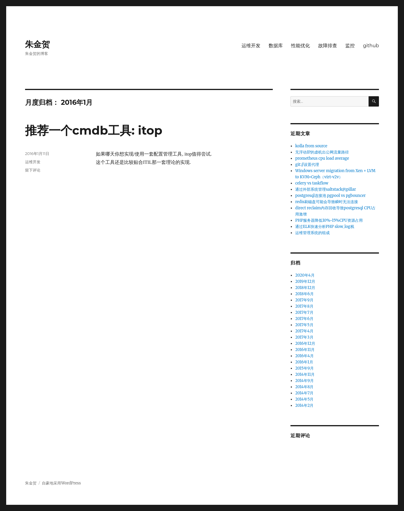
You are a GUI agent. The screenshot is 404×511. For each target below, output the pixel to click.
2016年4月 (304, 355)
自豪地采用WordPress (61, 483)
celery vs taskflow (311, 183)
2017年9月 (304, 300)
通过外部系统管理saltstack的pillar (325, 189)
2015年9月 (304, 368)
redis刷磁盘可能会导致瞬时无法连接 (326, 201)
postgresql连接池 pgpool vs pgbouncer (330, 195)
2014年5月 (304, 399)
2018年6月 (304, 293)
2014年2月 (304, 405)
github (371, 45)
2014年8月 (304, 386)
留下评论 (32, 170)
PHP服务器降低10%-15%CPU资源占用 (328, 220)
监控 (350, 45)
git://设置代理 (307, 164)
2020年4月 (304, 275)
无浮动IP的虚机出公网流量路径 (322, 152)
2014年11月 (305, 374)
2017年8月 (304, 306)
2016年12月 (305, 343)
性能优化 (300, 45)
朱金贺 (37, 44)
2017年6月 (304, 318)
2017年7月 (304, 312)
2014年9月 (304, 380)
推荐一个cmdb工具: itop (93, 130)
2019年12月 (305, 281)
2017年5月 (304, 324)
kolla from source (311, 145)
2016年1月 (304, 362)
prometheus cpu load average (322, 158)
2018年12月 (305, 287)
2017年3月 (304, 337)
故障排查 (327, 45)
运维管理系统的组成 (312, 232)
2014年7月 (304, 393)
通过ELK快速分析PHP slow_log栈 (324, 226)
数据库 (276, 45)
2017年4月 (304, 331)
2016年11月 (305, 349)
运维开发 (251, 45)
